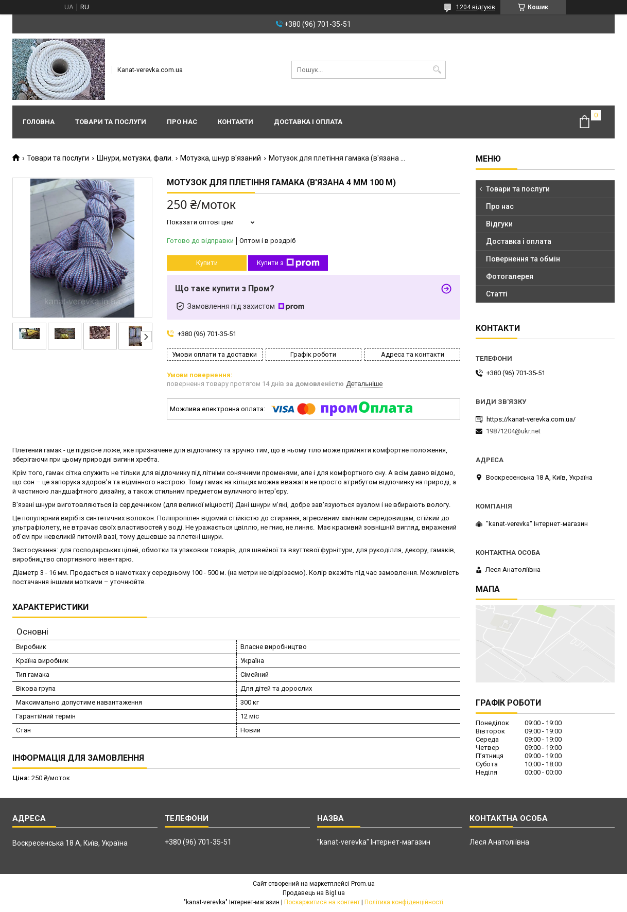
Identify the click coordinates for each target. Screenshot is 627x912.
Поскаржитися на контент (322, 902)
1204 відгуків (475, 7)
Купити (207, 263)
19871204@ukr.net (513, 431)
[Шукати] (437, 70)
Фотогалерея (509, 276)
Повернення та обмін (523, 259)
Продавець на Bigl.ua (314, 893)
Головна (39, 122)
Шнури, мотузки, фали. (135, 158)
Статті (497, 294)
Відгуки (499, 224)
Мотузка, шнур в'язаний (220, 158)
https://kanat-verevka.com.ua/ (531, 419)
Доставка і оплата (308, 122)
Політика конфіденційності (403, 902)
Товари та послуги (110, 122)
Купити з (288, 263)
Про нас (182, 122)
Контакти (235, 122)
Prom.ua (363, 883)
